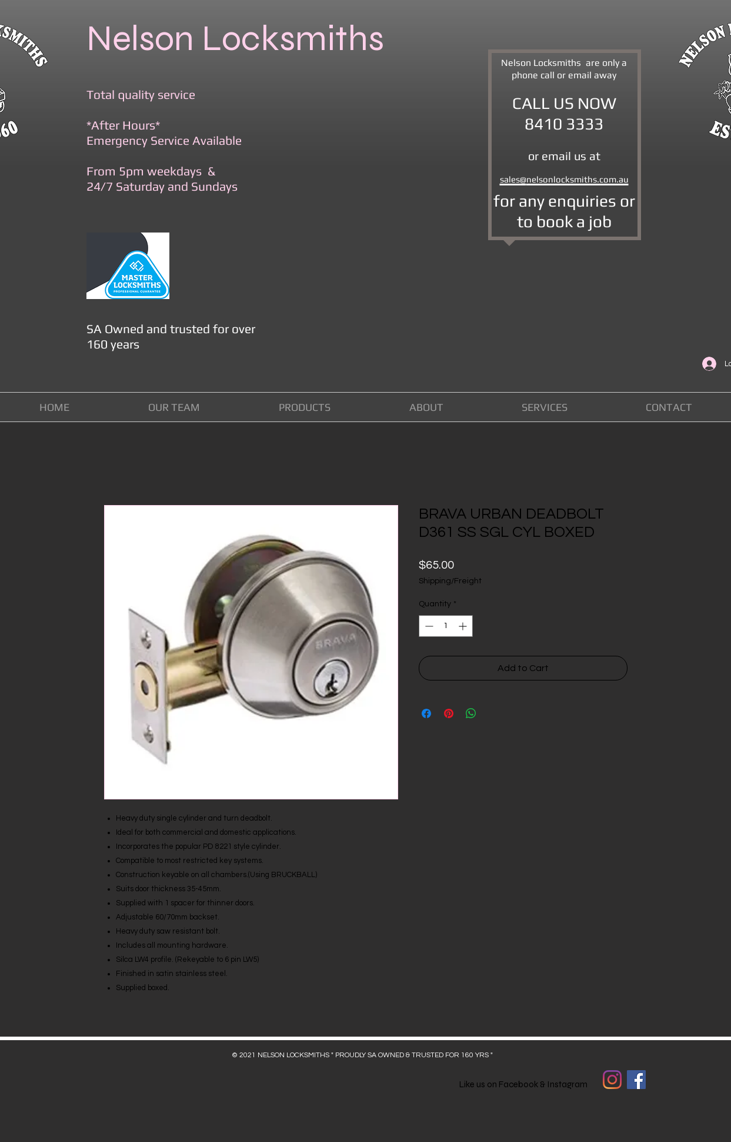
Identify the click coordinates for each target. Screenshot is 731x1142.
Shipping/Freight (450, 581)
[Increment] (463, 626)
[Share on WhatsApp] (471, 713)
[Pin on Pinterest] (449, 713)
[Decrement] (427, 626)
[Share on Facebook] (426, 713)
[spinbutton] (445, 626)
